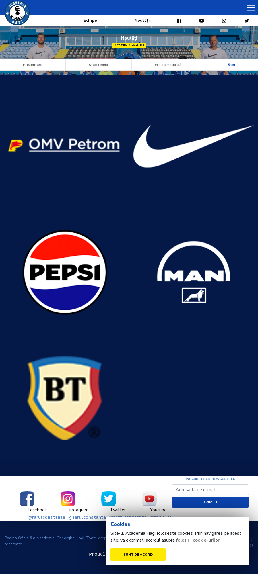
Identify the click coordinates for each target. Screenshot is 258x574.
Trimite (210, 502)
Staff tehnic (98, 64)
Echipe (90, 20)
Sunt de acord (138, 554)
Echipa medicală (168, 64)
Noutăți (142, 20)
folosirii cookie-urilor (198, 540)
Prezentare (32, 64)
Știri (231, 64)
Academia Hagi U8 (129, 46)
